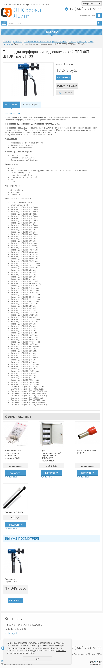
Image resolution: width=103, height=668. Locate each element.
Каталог (17, 41)
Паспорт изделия (12, 113)
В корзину (63, 77)
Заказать (15, 473)
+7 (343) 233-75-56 (85, 9)
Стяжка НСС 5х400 (14, 512)
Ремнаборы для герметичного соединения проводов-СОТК (13, 454)
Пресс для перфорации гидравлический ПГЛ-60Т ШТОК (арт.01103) (13, 580)
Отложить (68, 93)
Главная (7, 41)
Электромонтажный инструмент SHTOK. (45, 41)
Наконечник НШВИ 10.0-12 (86, 451)
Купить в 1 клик (67, 86)
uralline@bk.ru (12, 633)
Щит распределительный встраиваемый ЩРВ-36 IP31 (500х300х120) (51, 455)
